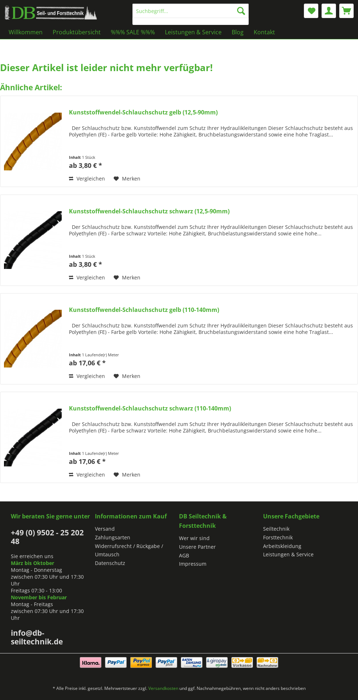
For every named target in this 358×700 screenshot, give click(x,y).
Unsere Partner (197, 546)
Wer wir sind (194, 538)
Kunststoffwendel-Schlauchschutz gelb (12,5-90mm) (143, 112)
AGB (184, 555)
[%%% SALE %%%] (133, 32)
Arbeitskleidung (282, 546)
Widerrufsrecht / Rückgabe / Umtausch (129, 550)
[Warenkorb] (346, 11)
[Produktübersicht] (77, 32)
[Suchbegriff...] (190, 11)
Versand (105, 528)
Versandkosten (163, 688)
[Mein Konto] (329, 11)
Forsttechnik (278, 537)
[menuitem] (190, 14)
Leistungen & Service (288, 554)
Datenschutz (110, 563)
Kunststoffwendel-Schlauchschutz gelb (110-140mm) (144, 310)
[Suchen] (241, 11)
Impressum (192, 563)
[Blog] (238, 32)
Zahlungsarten (112, 537)
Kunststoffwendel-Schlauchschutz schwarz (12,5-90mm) (149, 211)
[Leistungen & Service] (193, 32)
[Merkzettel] (311, 11)
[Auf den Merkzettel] (127, 178)
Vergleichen (87, 178)
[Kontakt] (264, 32)
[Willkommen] (26, 32)
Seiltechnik (276, 528)
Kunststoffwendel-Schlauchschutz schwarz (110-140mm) (150, 408)
